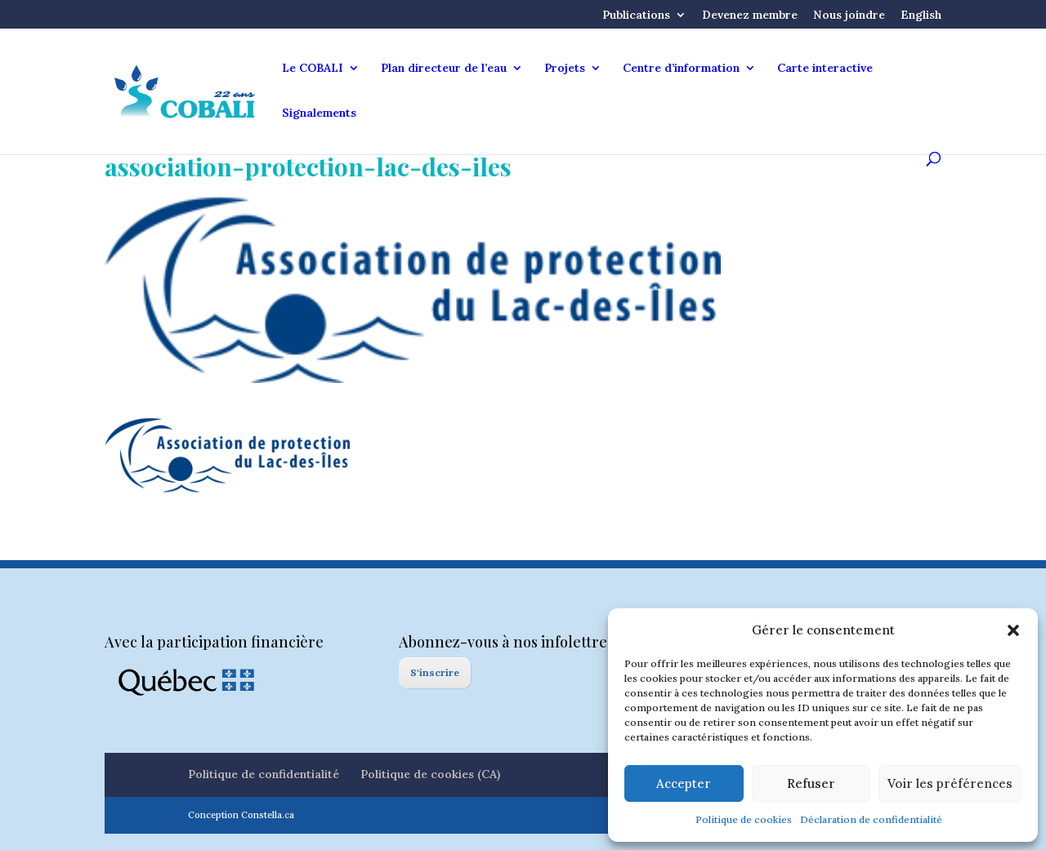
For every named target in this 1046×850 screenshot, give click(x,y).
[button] (1013, 630)
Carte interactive (825, 68)
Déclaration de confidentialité (871, 819)
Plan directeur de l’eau (444, 68)
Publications (636, 15)
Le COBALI (312, 68)
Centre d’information (681, 68)
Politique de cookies (743, 819)
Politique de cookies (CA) (430, 774)
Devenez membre (750, 15)
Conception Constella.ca (241, 815)
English (921, 15)
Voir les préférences (949, 783)
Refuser (811, 783)
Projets (564, 68)
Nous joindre (849, 15)
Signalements (319, 113)
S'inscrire (434, 672)
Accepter (683, 783)
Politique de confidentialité (263, 774)
